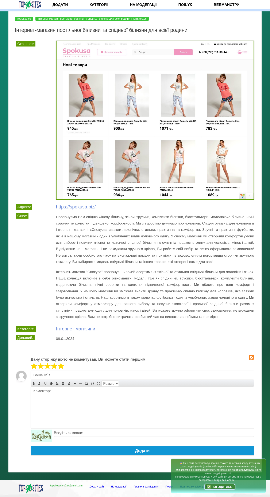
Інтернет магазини (75, 328)
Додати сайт (97, 486)
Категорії (99, 5)
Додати (60, 5)
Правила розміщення (146, 486)
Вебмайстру (226, 5)
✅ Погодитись (219, 487)
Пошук (185, 5)
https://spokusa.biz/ (76, 206)
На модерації (143, 5)
